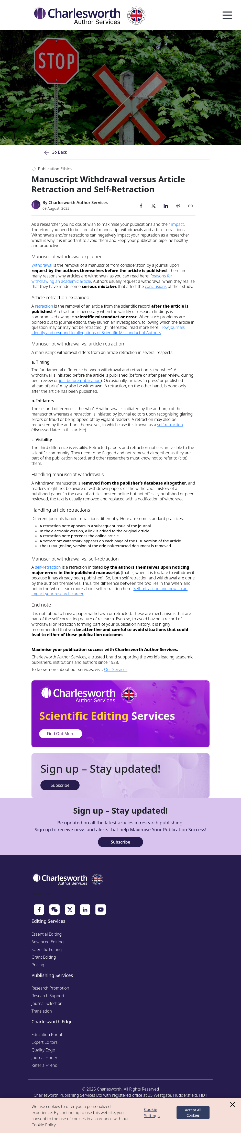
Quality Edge (43, 1050)
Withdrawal (41, 265)
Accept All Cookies (193, 1112)
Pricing (37, 965)
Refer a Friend (44, 1065)
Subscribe (60, 785)
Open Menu (227, 15)
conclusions (156, 286)
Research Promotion (50, 988)
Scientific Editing (46, 949)
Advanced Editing (47, 942)
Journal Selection (46, 1003)
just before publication (80, 380)
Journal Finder (44, 1057)
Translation (41, 1011)
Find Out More (60, 733)
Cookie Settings (152, 1112)
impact (177, 224)
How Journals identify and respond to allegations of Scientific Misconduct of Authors (108, 329)
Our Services (115, 669)
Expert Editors (44, 1042)
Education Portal (46, 1034)
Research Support (47, 996)
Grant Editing (43, 957)
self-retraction (170, 425)
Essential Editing (46, 934)
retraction (44, 306)
